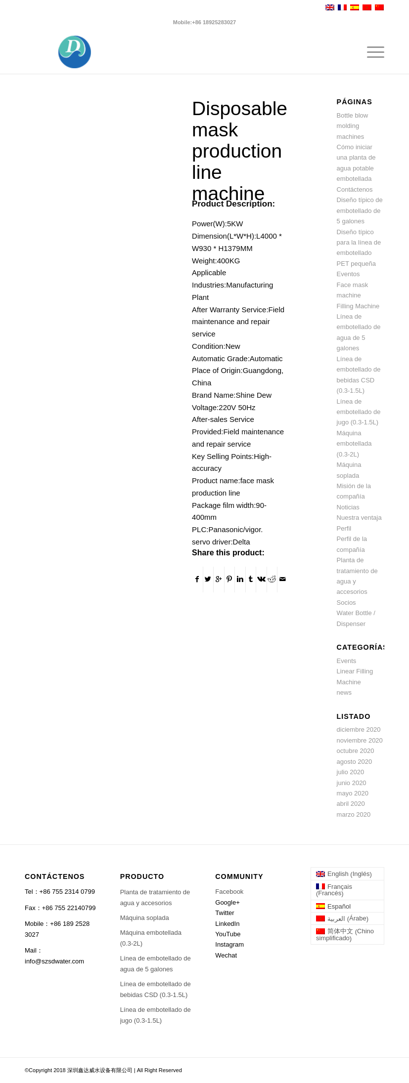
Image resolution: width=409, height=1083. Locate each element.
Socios (346, 602)
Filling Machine (358, 306)
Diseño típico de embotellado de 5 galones (360, 210)
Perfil (344, 528)
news (344, 692)
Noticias (348, 507)
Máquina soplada (144, 917)
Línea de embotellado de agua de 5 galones (155, 963)
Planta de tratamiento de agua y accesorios (155, 897)
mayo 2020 (352, 793)
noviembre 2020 (360, 740)
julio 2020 (350, 772)
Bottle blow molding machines (352, 126)
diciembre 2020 (359, 729)
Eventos (348, 274)
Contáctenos (355, 189)
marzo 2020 (354, 814)
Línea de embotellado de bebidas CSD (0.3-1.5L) (155, 989)
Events (347, 661)
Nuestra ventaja (359, 517)
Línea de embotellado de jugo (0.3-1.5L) (359, 412)
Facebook (229, 891)
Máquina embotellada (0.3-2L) (354, 443)
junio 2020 (351, 783)
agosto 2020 (354, 761)
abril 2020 (351, 803)
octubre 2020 (355, 750)
